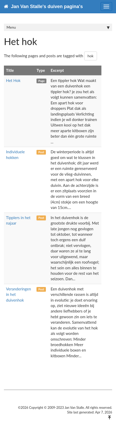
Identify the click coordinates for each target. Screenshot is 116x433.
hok (91, 56)
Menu (58, 27)
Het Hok (13, 80)
